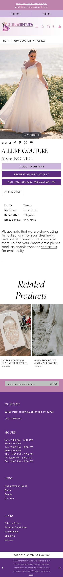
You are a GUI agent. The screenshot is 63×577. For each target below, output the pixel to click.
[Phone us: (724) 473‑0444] (54, 26)
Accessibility (12, 531)
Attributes (12, 191)
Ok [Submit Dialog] (59, 567)
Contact (9, 498)
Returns (9, 540)
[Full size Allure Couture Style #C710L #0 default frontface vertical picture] (31, 91)
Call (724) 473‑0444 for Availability (32, 182)
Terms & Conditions (16, 527)
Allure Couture (23, 40)
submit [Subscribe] (53, 383)
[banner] (17, 26)
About (8, 490)
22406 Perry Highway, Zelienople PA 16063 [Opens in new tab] (29, 411)
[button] (37, 26)
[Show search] (43, 26)
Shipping (10, 535)
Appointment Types (16, 485)
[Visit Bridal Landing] (47, 13)
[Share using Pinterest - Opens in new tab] (20, 142)
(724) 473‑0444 (13, 418)
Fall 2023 (40, 40)
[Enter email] (32, 383)
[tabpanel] (31, 91)
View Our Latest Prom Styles (31, 3)
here (31, 574)
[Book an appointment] (48, 26)
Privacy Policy (13, 523)
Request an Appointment (31, 174)
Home (6, 40)
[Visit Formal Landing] (16, 13)
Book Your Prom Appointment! (31, 6)
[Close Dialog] (3, 567)
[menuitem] (16, 13)
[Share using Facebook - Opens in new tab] (15, 142)
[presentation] (15, 330)
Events (8, 494)
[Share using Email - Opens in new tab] (31, 142)
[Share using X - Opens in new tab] (25, 142)
